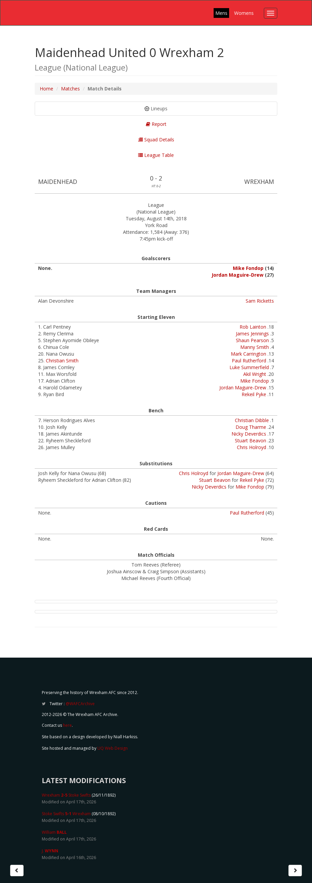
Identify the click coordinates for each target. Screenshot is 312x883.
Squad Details (156, 139)
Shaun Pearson (252, 340)
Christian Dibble (252, 420)
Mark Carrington (248, 354)
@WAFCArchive (80, 704)
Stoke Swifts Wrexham (66, 814)
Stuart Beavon (250, 440)
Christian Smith (62, 360)
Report (156, 124)
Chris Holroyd (251, 447)
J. (50, 851)
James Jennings (252, 333)
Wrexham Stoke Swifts (66, 795)
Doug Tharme (251, 427)
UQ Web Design (112, 748)
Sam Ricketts (260, 301)
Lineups (156, 108)
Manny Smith (254, 347)
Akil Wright (254, 374)
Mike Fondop (248, 268)
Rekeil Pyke (254, 394)
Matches (70, 88)
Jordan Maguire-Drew (237, 275)
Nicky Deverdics (248, 434)
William (54, 832)
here (67, 725)
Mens (221, 13)
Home (46, 88)
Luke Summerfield (249, 367)
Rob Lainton (253, 327)
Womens (244, 13)
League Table (156, 155)
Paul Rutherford (249, 360)
